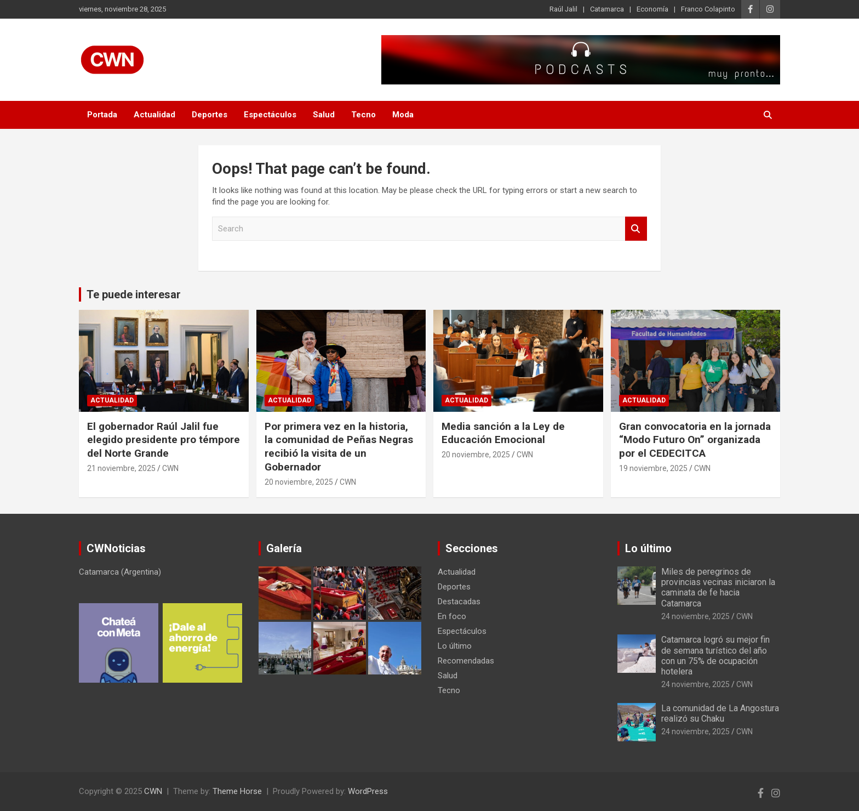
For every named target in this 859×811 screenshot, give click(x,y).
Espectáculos (270, 115)
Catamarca (607, 9)
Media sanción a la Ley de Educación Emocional (503, 433)
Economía (652, 9)
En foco (452, 616)
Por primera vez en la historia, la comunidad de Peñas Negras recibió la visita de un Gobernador (339, 446)
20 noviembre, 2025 (299, 482)
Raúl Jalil (563, 9)
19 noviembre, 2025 (653, 468)
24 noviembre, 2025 (695, 616)
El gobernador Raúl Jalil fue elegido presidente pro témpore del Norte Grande (163, 440)
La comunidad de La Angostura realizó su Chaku (720, 713)
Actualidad (154, 115)
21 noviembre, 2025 (121, 468)
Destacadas (459, 601)
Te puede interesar (134, 294)
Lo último (455, 646)
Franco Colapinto (708, 9)
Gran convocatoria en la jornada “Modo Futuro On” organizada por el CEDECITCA (695, 440)
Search (636, 229)
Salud (324, 115)
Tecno (363, 115)
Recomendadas (466, 661)
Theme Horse (237, 791)
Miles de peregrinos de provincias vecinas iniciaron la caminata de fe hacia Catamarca (718, 587)
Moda (403, 115)
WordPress (368, 791)
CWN (170, 468)
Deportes (209, 115)
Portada (102, 115)
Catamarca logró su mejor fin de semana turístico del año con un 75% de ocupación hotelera (715, 655)
